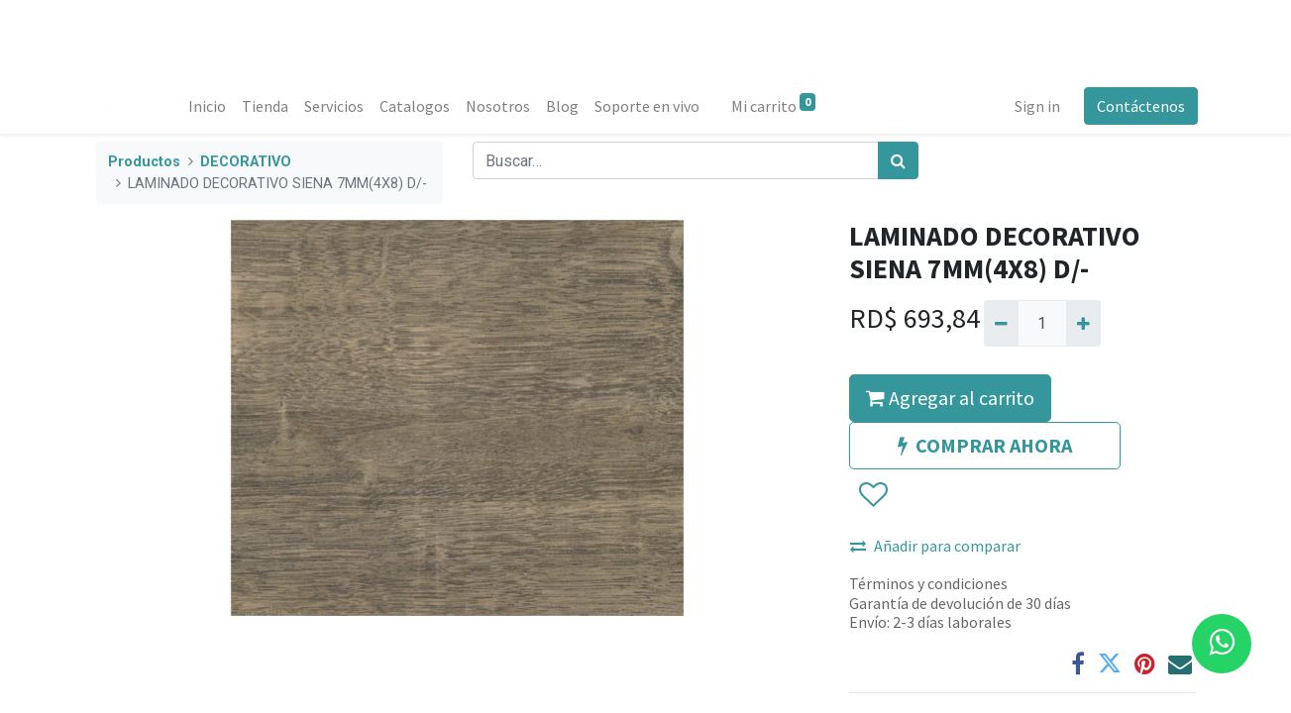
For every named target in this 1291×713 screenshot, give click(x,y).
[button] (872, 496)
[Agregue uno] (1083, 323)
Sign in (1035, 106)
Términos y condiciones (928, 583)
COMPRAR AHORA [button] (985, 445)
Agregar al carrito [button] (950, 397)
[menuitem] (210, 106)
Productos (144, 161)
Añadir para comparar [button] (935, 546)
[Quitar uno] (1001, 323)
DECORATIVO (245, 161)
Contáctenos (1139, 106)
